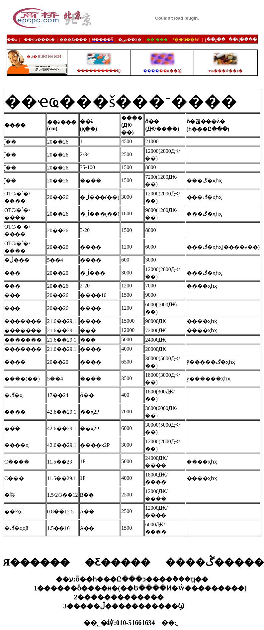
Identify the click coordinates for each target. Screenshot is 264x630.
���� (162, 70)
